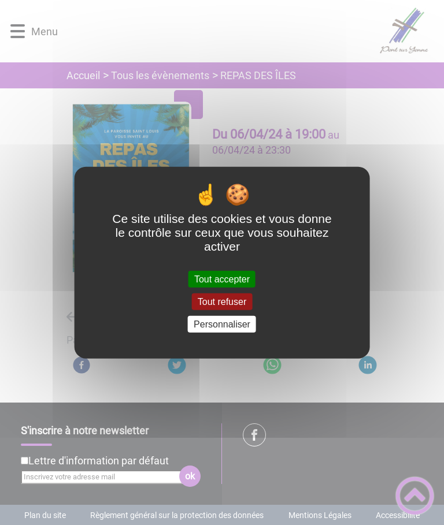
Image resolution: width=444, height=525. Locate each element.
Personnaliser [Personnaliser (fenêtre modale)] (222, 324)
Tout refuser (222, 301)
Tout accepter (222, 279)
